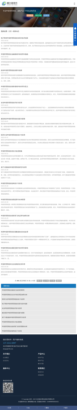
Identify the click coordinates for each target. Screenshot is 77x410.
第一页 (39, 281)
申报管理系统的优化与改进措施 (11, 151)
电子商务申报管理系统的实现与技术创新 (14, 38)
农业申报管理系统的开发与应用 (11, 102)
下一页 (52, 281)
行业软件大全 (22, 401)
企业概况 (6, 357)
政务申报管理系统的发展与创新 (11, 70)
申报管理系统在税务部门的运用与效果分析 (15, 216)
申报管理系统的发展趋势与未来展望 (13, 199)
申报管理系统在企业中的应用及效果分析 (14, 294)
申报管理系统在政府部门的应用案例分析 (14, 326)
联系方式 (41, 372)
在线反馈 (41, 375)
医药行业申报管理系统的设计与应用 (13, 135)
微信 (47, 407)
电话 (65, 407)
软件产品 (41, 357)
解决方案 (41, 363)
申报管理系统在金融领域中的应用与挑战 (14, 54)
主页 (10, 31)
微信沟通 (38, 15)
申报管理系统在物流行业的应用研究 (13, 290)
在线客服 (30, 15)
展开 (75, 35)
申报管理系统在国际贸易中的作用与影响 (14, 248)
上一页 (46, 281)
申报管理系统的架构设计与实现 (11, 183)
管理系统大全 (32, 401)
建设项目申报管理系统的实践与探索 (13, 119)
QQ (28, 407)
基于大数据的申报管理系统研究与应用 (14, 167)
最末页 (59, 281)
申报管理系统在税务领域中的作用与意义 (14, 86)
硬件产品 (41, 360)
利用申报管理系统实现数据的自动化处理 (14, 232)
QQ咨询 (46, 15)
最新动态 (16, 31)
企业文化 (6, 360)
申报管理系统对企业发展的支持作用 (13, 264)
